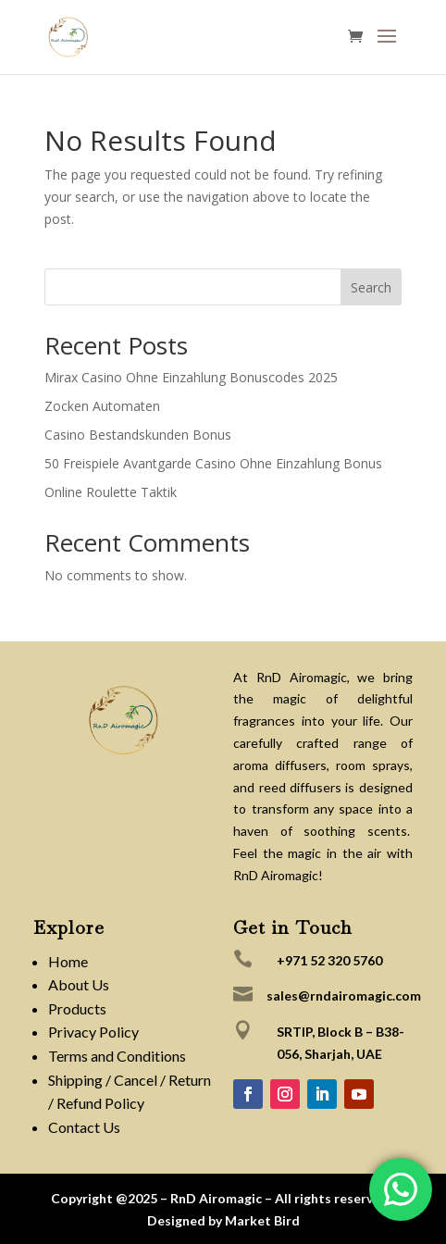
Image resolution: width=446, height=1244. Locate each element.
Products (77, 1008)
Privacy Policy (93, 1031)
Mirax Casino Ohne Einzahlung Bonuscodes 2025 (191, 377)
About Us (78, 984)
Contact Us (84, 1127)
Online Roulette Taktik (110, 492)
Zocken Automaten (102, 406)
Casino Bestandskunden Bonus (137, 434)
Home (68, 961)
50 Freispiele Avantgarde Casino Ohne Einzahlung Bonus (213, 463)
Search (371, 287)
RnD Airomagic (216, 1198)
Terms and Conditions (117, 1055)
